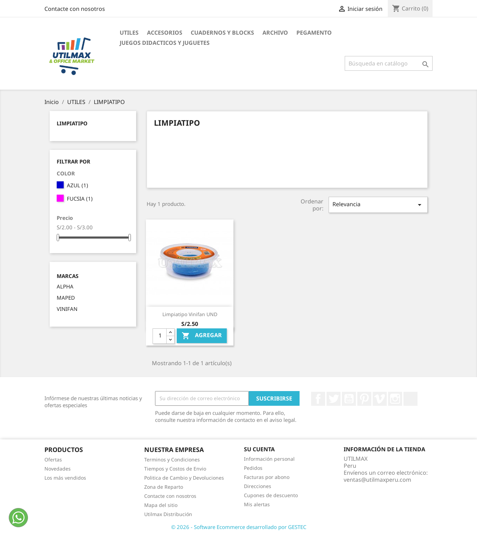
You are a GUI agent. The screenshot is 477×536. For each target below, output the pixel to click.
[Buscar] (389, 63)
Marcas (67, 276)
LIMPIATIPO (72, 123)
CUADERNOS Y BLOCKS (222, 32)
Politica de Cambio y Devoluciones (184, 477)
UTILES (129, 32)
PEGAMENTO (314, 32)
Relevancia (377, 204)
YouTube (349, 399)
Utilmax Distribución (168, 514)
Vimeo (380, 399)
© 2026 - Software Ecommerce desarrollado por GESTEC (238, 526)
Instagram (395, 399)
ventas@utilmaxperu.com (377, 479)
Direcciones (257, 486)
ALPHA (65, 286)
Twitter (334, 399)
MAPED (66, 297)
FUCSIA (80, 198)
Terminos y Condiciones (172, 459)
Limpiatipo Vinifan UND (189, 314)
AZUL (77, 185)
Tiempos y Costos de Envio (175, 468)
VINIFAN (67, 308)
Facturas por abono (266, 477)
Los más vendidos (65, 477)
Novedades (57, 468)
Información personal (269, 458)
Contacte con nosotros (74, 9)
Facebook (318, 399)
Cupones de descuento (271, 495)
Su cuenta (259, 449)
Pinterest (364, 399)
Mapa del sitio (160, 505)
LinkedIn (411, 399)
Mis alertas (257, 504)
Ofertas (53, 459)
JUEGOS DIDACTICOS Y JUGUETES (165, 43)
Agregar (202, 336)
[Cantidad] (160, 336)
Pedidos (253, 468)
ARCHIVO (275, 32)
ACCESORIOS (164, 32)
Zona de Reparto (163, 486)
